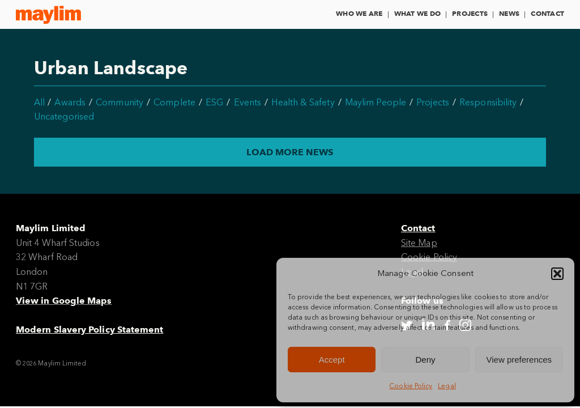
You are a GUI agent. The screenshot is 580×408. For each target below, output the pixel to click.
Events (247, 102)
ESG (214, 102)
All (39, 102)
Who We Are (359, 13)
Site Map (419, 242)
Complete (174, 102)
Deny (425, 359)
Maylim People (375, 102)
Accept (332, 359)
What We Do (417, 13)
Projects (470, 13)
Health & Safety (302, 102)
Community (119, 102)
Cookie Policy (410, 386)
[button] (557, 273)
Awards (69, 102)
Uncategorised (64, 116)
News (509, 13)
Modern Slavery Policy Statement (89, 329)
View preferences (519, 359)
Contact (547, 13)
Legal (446, 386)
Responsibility (488, 102)
